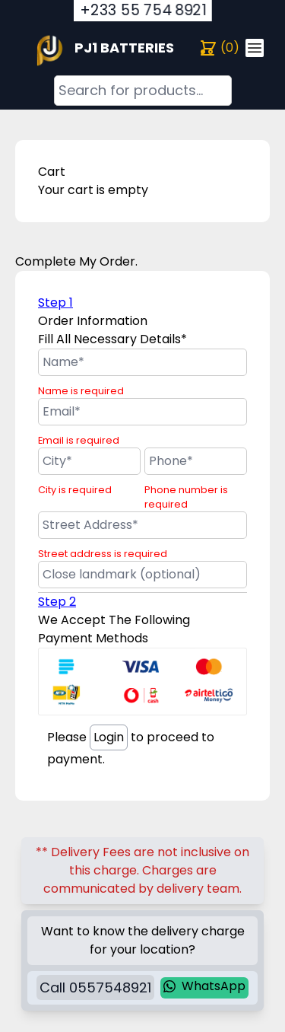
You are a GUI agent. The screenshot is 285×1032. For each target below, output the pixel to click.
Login (108, 737)
